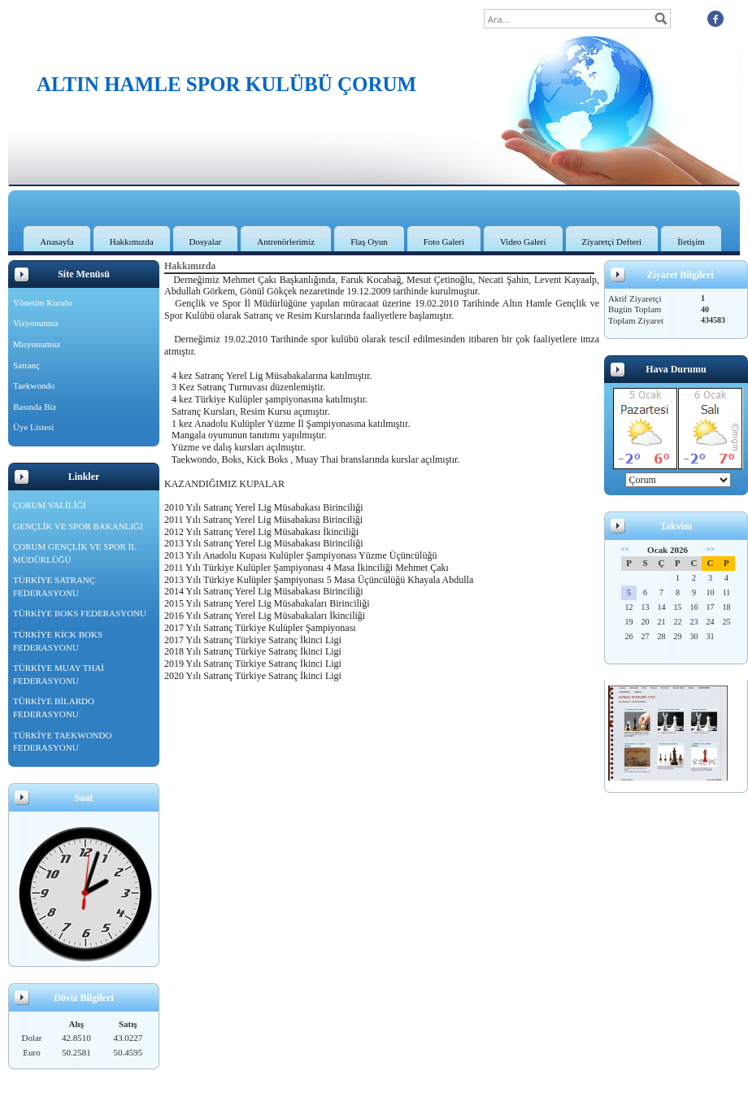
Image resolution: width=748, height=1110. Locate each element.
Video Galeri (523, 241)
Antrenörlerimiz (286, 241)
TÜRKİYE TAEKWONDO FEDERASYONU (62, 741)
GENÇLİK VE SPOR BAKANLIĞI (78, 526)
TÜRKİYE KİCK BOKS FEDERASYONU (57, 640)
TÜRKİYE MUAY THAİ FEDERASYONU (58, 674)
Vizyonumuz (36, 323)
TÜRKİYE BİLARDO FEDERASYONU (53, 707)
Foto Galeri (444, 241)
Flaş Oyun (369, 241)
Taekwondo (33, 385)
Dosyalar (205, 241)
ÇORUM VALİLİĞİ (49, 505)
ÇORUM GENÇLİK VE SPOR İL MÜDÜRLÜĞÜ (75, 553)
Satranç (26, 365)
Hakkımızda (132, 241)
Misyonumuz (36, 344)
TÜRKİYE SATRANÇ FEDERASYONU (54, 586)
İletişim (691, 241)
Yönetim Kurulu (42, 302)
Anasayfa (57, 241)
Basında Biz (34, 406)
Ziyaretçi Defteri (612, 241)
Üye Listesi (33, 427)
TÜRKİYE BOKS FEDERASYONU (79, 613)
